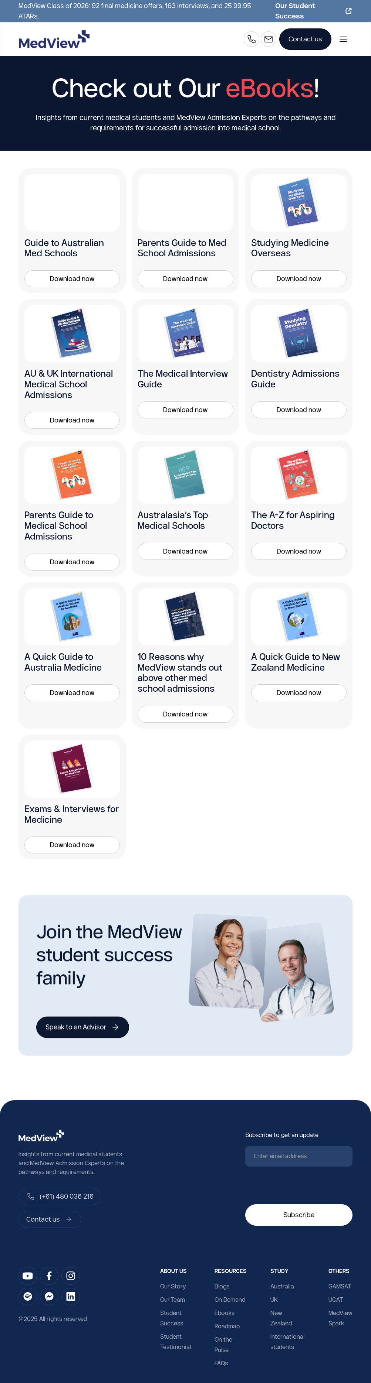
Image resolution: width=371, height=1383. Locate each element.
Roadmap (227, 1326)
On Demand (230, 1299)
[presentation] (301, 1187)
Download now (72, 279)
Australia (282, 1286)
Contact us (305, 39)
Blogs (222, 1286)
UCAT (335, 1299)
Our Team (172, 1299)
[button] (343, 39)
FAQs (221, 1363)
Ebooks (225, 1313)
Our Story (173, 1286)
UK (274, 1299)
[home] (54, 39)
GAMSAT (339, 1286)
